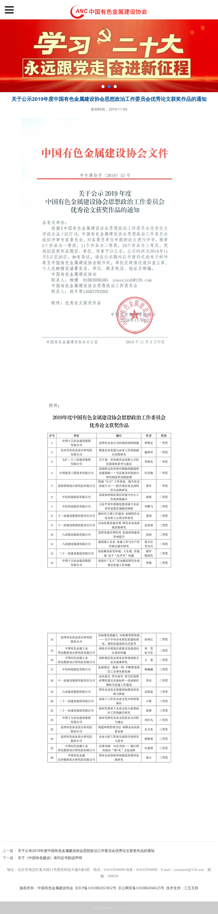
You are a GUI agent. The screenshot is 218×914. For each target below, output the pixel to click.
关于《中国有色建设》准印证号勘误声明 (50, 857)
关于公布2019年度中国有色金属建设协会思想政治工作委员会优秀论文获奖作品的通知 (86, 850)
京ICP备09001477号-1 (109, 907)
